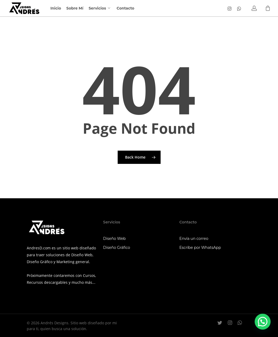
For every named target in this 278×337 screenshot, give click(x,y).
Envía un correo (193, 238)
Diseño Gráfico (116, 247)
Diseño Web (114, 238)
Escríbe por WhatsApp (200, 247)
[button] (263, 322)
